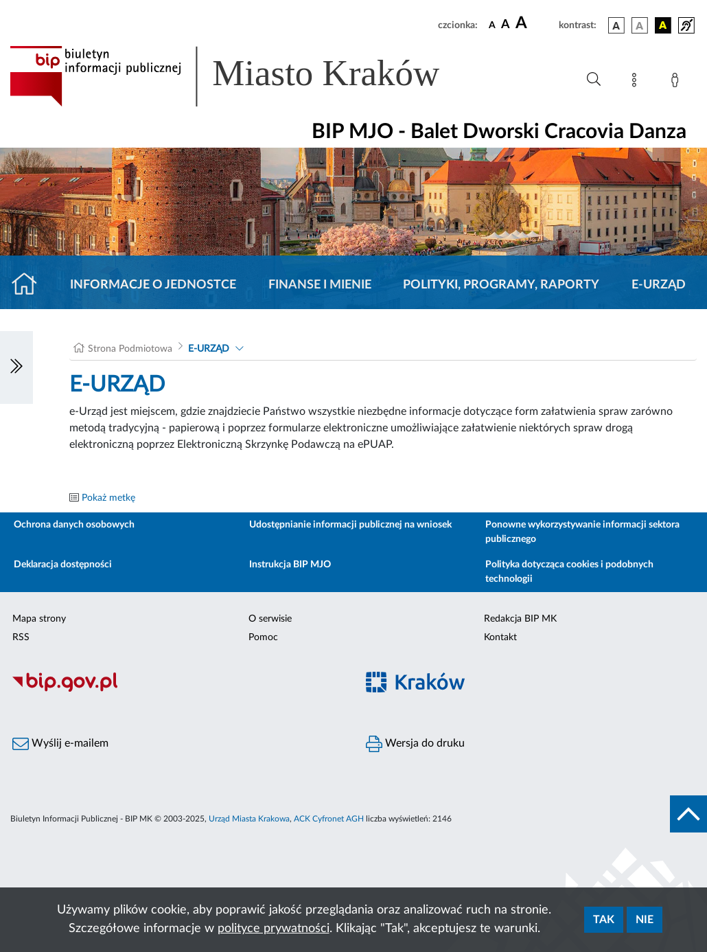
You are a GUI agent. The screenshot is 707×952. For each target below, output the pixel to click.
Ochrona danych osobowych (74, 525)
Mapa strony (39, 619)
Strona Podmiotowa (130, 349)
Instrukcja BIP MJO (290, 564)
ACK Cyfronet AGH (329, 819)
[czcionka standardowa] (492, 24)
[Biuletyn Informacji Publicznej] (176, 689)
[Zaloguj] (677, 82)
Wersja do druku (415, 744)
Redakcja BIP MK (520, 619)
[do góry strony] (688, 813)
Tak (603, 919)
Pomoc (263, 637)
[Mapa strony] (636, 82)
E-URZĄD (658, 285)
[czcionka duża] (535, 23)
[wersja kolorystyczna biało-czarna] (639, 25)
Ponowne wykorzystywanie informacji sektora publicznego (582, 532)
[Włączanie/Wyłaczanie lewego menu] (16, 367)
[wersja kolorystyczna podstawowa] (616, 25)
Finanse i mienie (319, 285)
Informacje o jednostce (153, 285)
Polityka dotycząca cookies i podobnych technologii (569, 572)
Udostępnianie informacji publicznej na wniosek (350, 525)
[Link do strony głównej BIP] (244, 76)
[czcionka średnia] (505, 25)
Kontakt (500, 637)
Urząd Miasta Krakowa (249, 819)
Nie (644, 919)
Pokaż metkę (108, 498)
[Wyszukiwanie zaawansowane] (594, 80)
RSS (21, 637)
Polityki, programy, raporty (501, 285)
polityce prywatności (273, 928)
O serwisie (270, 619)
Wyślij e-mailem (60, 744)
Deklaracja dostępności (63, 564)
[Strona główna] (29, 285)
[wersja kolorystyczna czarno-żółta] (663, 25)
